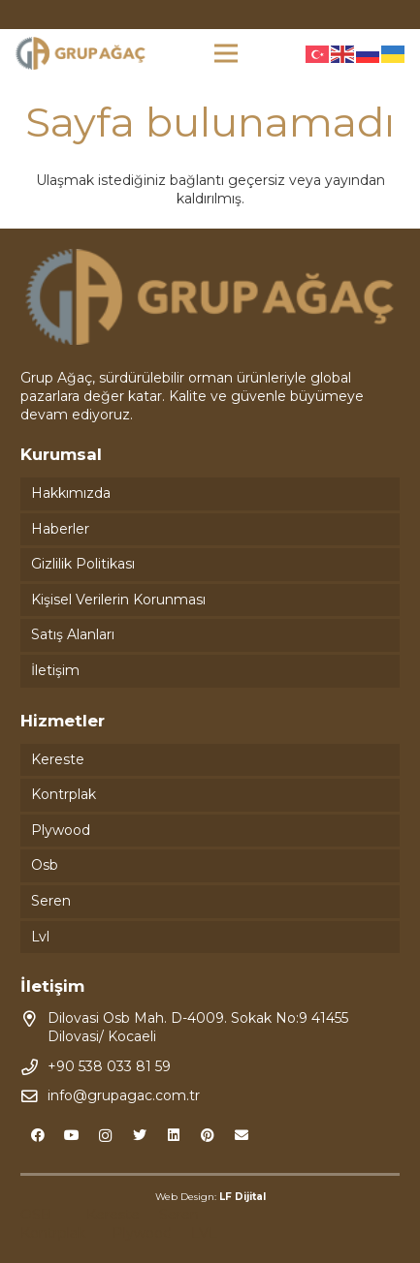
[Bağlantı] (80, 54)
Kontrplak (63, 794)
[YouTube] (71, 1136)
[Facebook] (37, 1136)
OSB (35, 1214)
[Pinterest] (207, 1136)
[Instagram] (105, 1136)
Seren (51, 900)
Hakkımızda (71, 493)
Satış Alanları (72, 634)
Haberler (60, 529)
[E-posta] (241, 1136)
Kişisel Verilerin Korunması (118, 599)
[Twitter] (139, 1136)
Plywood (60, 830)
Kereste (57, 759)
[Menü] (226, 53)
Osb (44, 865)
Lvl (40, 936)
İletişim (55, 670)
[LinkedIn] (173, 1136)
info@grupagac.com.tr (124, 1095)
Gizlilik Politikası (83, 563)
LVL (204, 1233)
